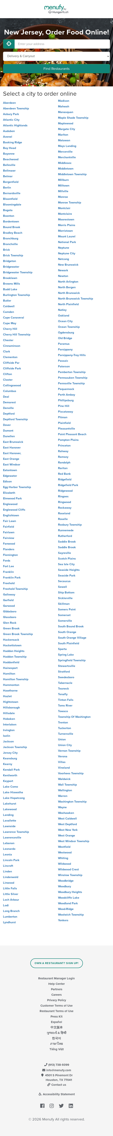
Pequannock (66, 389)
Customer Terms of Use (56, 1005)
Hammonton (11, 685)
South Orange (67, 632)
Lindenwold (10, 877)
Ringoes (63, 496)
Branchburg (10, 238)
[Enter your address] (62, 44)
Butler (7, 300)
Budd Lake (10, 289)
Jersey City (10, 753)
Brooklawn (10, 278)
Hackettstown (12, 645)
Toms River (65, 705)
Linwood (8, 882)
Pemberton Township (72, 372)
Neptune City (66, 253)
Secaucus (64, 581)
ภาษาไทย (56, 1044)
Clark (6, 351)
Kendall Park (11, 769)
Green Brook (11, 628)
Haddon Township (14, 656)
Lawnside (9, 826)
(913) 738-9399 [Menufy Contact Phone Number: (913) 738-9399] (56, 1065)
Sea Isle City (66, 564)
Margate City (66, 129)
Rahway (63, 451)
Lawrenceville (12, 837)
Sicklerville (65, 598)
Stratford (64, 671)
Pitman (62, 417)
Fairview (8, 538)
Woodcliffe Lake (68, 897)
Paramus (64, 344)
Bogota (8, 210)
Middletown (65, 168)
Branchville (10, 244)
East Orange (11, 459)
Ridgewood (65, 491)
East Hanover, (12, 453)
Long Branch (11, 911)
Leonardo (9, 849)
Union (62, 739)
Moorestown (66, 219)
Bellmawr (9, 170)
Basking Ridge (12, 142)
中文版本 (57, 1027)
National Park (67, 242)
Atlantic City (11, 120)
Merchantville (67, 157)
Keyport (8, 781)
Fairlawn (8, 532)
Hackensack (11, 639)
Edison (7, 481)
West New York (68, 830)
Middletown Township (72, 174)
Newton (63, 276)
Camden (8, 312)
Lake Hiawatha (13, 792)
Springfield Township (72, 660)
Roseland (64, 513)
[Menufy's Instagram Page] (52, 1106)
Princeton (64, 445)
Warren (62, 796)
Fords (6, 560)
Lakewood (10, 809)
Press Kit (56, 1016)
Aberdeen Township (16, 108)
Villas (61, 762)
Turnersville (65, 734)
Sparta (62, 649)
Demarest (9, 402)
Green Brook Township (18, 634)
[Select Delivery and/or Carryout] (56, 56)
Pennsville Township (71, 383)
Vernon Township (69, 750)
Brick (6, 250)
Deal (6, 396)
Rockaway (64, 507)
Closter (8, 379)
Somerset (64, 615)
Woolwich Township (71, 914)
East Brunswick (13, 442)
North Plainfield (68, 304)
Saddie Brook (67, 541)
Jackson (8, 741)
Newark (63, 270)
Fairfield (8, 526)
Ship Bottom (66, 592)
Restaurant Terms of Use (56, 1011)
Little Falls (10, 888)
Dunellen (9, 436)
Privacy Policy (56, 1000)
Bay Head (9, 148)
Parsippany (65, 349)
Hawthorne (10, 690)
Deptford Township (15, 419)
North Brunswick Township (75, 298)
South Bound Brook (71, 626)
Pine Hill (63, 406)
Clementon (10, 357)
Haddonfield (11, 662)
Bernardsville (11, 193)
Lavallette (9, 820)
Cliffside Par (11, 363)
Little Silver (10, 894)
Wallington (65, 790)
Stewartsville (66, 666)
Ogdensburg (66, 332)
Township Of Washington (74, 717)
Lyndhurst (9, 922)
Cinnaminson (11, 346)
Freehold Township (15, 589)
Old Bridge (65, 338)
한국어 (56, 1038)
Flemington (10, 555)
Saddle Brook (67, 547)
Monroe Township (69, 202)
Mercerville (65, 151)
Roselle (63, 519)
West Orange (66, 835)
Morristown (65, 231)
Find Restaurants (56, 68)
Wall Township (67, 784)
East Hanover (12, 447)
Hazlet (7, 696)
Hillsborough (11, 707)
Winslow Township (70, 875)
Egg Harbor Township (17, 487)
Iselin (6, 736)
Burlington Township (16, 295)
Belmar (8, 176)
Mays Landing (67, 146)
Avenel (7, 136)
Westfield (64, 847)
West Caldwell (67, 818)
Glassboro (9, 617)
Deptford (9, 413)
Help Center (56, 984)
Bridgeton (9, 261)
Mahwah (63, 106)
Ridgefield (64, 479)
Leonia (7, 854)
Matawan (64, 140)
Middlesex (64, 163)
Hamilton (9, 673)
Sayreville (64, 553)
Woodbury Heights (70, 892)
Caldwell (9, 306)
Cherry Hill (10, 329)
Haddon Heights (13, 651)
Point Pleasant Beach (72, 434)
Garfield (8, 600)
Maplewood (65, 123)
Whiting (63, 858)
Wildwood (64, 864)
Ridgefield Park (68, 485)
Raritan (63, 468)
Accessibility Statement (56, 1094)
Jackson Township (15, 747)
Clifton (7, 374)
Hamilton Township (15, 679)
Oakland (63, 315)
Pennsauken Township (72, 377)
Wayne (62, 807)
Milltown (63, 185)
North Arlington (68, 281)
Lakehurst (9, 803)
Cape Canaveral (13, 317)
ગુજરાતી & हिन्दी (56, 1033)
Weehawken (66, 813)
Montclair (64, 208)
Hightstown (10, 702)
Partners (56, 989)
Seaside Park (66, 575)
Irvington (9, 730)
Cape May (9, 323)
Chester (8, 340)
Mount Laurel (66, 236)
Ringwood (64, 502)
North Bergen (67, 287)
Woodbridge (66, 880)
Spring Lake (66, 654)
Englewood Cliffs (14, 509)
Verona (62, 756)
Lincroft (8, 866)
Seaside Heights (69, 570)
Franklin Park (12, 577)
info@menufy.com (56, 1070)
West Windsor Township (73, 841)
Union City (65, 745)
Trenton (63, 722)
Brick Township (13, 255)
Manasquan (65, 112)
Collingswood (12, 385)
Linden (7, 871)
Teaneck (63, 688)
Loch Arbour (11, 899)
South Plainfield (68, 643)
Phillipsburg (66, 400)
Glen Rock (9, 623)
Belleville (9, 165)
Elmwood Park (12, 498)
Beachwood (10, 159)
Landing (8, 815)
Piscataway (65, 411)
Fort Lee (8, 566)
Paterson (64, 366)
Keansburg (10, 758)
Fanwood (9, 543)
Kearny (7, 764)
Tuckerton (64, 728)
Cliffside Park (12, 368)
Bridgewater (11, 266)
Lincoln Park (11, 860)
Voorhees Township (70, 773)
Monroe (63, 197)
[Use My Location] (9, 44)
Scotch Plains (67, 558)
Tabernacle (65, 683)
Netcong (63, 259)
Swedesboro (66, 677)
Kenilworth (10, 775)
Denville (8, 408)
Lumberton (10, 916)
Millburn (63, 180)
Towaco (63, 711)
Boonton (8, 216)
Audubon (9, 131)
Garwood (9, 606)
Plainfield (64, 423)
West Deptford (67, 824)
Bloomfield (10, 199)
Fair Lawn (9, 521)
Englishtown (11, 515)
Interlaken (9, 724)
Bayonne (9, 153)
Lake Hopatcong (14, 798)
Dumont (8, 430)
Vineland (64, 767)
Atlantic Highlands (15, 125)
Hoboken (9, 719)
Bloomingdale (12, 204)
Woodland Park (68, 903)
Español (56, 1022)
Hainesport (10, 668)
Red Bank (64, 474)
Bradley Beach (12, 233)
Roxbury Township (70, 524)
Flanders (8, 549)
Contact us (56, 1085)
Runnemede (66, 530)
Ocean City (65, 321)
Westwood (65, 852)
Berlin (7, 187)
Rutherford (65, 536)
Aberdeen (9, 103)
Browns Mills (11, 283)
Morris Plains (66, 225)
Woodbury (64, 886)
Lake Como (10, 786)
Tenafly (63, 694)
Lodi (6, 905)
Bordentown (11, 221)
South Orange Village (72, 637)
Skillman (64, 604)
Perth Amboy (66, 394)
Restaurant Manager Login (56, 978)
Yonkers (63, 920)
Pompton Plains (68, 440)
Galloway (9, 594)
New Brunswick (68, 264)
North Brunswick (69, 293)
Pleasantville (66, 428)
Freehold (9, 583)
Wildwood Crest (68, 869)
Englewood (10, 504)
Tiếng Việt (57, 1049)
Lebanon (8, 843)
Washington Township (72, 801)
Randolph (64, 462)
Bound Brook (11, 227)
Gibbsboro (9, 611)
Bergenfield (10, 182)
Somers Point (67, 609)
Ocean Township (69, 327)
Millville (63, 191)
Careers (56, 995)
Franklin (8, 572)
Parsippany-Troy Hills (72, 355)
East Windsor (11, 464)
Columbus (9, 391)
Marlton (63, 134)
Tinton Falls (65, 700)
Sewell (62, 587)
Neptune (63, 247)
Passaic (63, 361)
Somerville (65, 620)
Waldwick (64, 779)
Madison (63, 101)
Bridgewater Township (17, 272)
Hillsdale (9, 713)
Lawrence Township (16, 832)
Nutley (62, 310)
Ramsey (63, 457)
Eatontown (10, 470)
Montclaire (65, 214)
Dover (7, 425)
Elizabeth (9, 493)
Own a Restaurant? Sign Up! (56, 963)
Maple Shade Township (73, 117)
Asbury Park (11, 114)
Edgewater (10, 476)
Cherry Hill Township (16, 334)
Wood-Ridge (66, 909)
